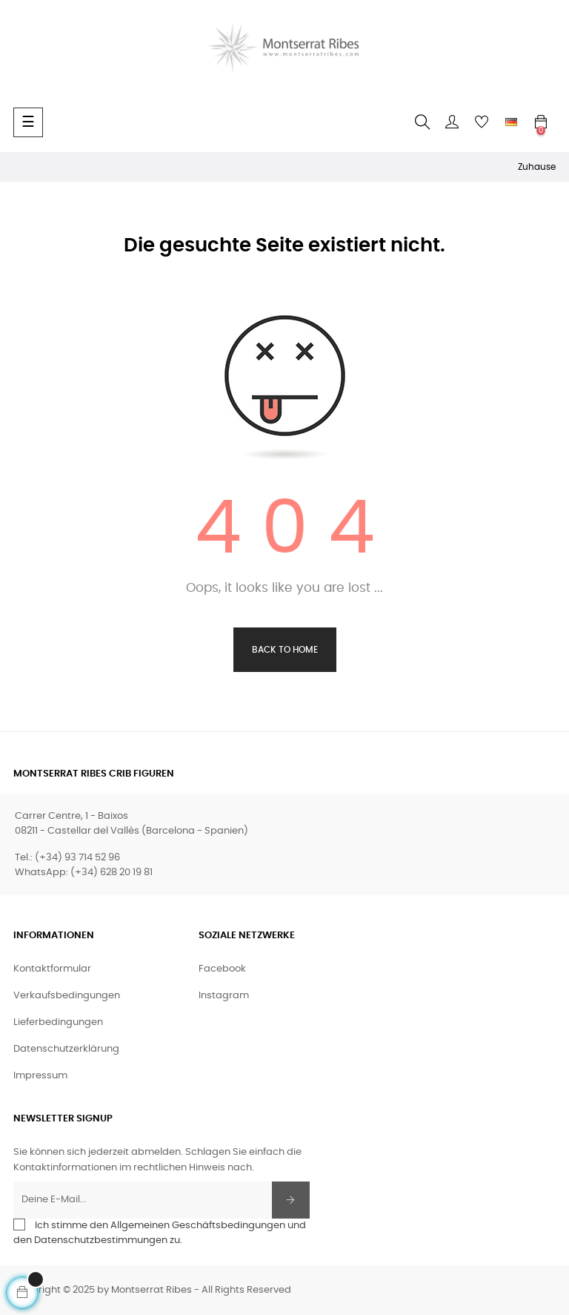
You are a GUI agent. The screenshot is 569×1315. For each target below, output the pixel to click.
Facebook (222, 969)
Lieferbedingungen (58, 1022)
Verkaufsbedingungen (66, 996)
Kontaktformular (52, 969)
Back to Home (285, 649)
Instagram (224, 996)
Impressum (40, 1076)
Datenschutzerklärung (66, 1049)
